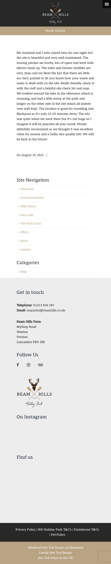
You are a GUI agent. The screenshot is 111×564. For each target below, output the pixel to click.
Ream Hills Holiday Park (55, 13)
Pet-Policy (58, 534)
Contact (25, 249)
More (24, 241)
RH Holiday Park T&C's (55, 529)
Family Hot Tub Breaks (55, 552)
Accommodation (32, 197)
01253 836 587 (43, 305)
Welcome (27, 189)
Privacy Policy (26, 529)
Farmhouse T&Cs (86, 529)
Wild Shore (28, 206)
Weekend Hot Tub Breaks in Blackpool (55, 547)
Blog (23, 271)
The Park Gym (30, 223)
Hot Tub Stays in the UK (55, 558)
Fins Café (26, 215)
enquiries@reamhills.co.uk (46, 310)
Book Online (55, 30)
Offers (24, 232)
